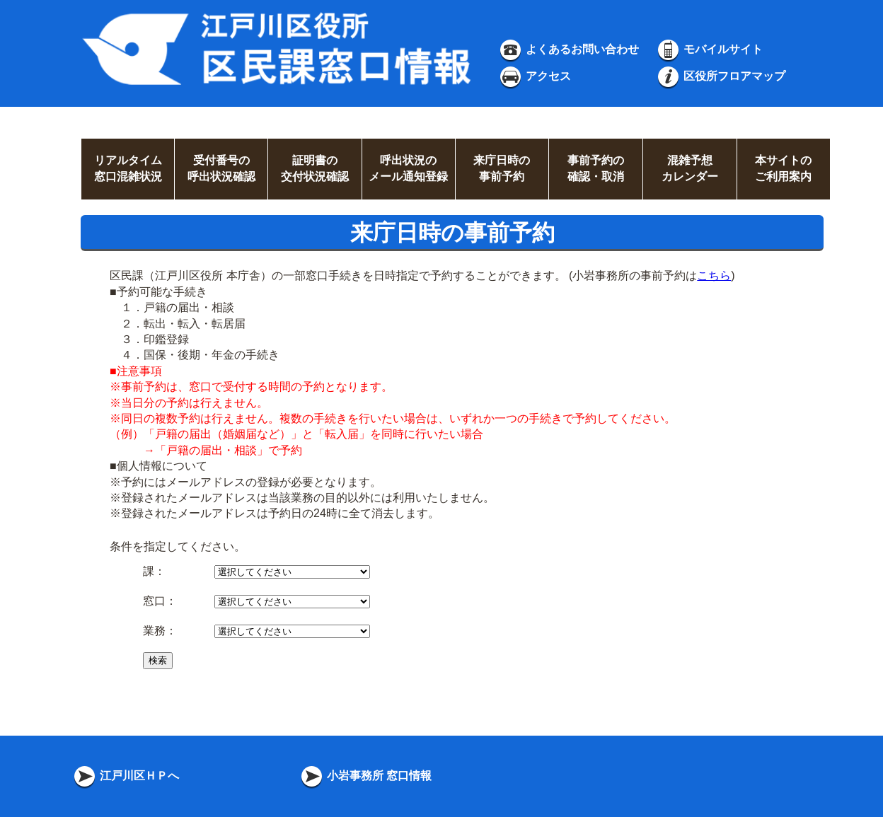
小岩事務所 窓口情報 (365, 776)
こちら (714, 276)
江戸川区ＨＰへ (125, 776)
